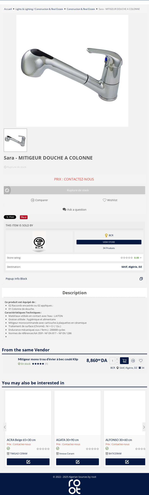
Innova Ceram (66, 453)
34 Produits (109, 248)
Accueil (8, 9)
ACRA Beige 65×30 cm (21, 439)
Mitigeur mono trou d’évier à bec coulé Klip (48, 359)
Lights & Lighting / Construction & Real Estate (39, 9)
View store (109, 242)
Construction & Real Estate (81, 9)
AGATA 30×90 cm (67, 439)
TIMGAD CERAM (18, 453)
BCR (112, 367)
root (93, 476)
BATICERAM (115, 453)
